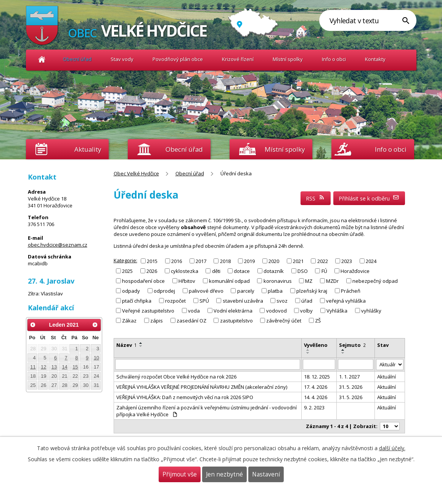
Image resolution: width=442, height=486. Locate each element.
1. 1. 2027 (349, 376)
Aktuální (386, 376)
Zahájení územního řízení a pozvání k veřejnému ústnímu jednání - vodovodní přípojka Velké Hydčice (206, 411)
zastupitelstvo (236, 320)
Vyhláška (336, 310)
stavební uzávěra (243, 300)
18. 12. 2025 (317, 376)
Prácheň (350, 290)
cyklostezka (184, 270)
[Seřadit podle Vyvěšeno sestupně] (308, 352)
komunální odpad (229, 280)
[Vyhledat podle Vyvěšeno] (319, 364)
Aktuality (87, 149)
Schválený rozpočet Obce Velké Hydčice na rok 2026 (176, 376)
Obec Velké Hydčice (42, 59)
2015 (152, 260)
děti (216, 270)
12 (43, 367)
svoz (282, 300)
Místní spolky (288, 59)
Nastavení (266, 474)
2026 (151, 270)
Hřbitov (186, 280)
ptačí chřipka (136, 300)
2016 (176, 260)
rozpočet (175, 300)
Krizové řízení (238, 59)
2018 (225, 260)
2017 (201, 260)
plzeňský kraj (311, 290)
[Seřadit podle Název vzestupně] (141, 343)
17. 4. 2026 (315, 386)
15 (75, 367)
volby (306, 310)
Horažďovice (355, 270)
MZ (308, 280)
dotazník (274, 270)
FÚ (324, 270)
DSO (302, 270)
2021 (298, 260)
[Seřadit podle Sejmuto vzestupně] (343, 349)
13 (54, 367)
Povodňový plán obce (178, 59)
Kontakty (375, 59)
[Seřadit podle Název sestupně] (141, 346)
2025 (127, 270)
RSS (315, 198)
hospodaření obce (143, 280)
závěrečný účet (283, 320)
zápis (156, 320)
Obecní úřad (77, 59)
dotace (242, 270)
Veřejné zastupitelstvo (148, 310)
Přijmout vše (179, 474)
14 (64, 367)
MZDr (332, 280)
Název (126, 345)
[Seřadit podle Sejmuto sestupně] (343, 352)
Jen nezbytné (224, 474)
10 (96, 358)
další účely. (392, 448)
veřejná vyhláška (346, 300)
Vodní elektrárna (233, 310)
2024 (371, 260)
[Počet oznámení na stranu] (390, 426)
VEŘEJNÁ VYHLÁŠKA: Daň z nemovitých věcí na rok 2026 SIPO (184, 397)
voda (194, 310)
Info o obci (334, 59)
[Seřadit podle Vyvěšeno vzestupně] (308, 349)
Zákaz (129, 320)
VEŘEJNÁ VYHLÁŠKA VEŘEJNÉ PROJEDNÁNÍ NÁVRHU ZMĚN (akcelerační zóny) (201, 386)
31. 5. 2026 (350, 386)
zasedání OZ (191, 320)
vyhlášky (371, 310)
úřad (306, 300)
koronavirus (278, 280)
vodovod (276, 310)
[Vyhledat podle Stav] (389, 364)
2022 (322, 260)
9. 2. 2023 (314, 407)
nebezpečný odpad (375, 280)
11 (32, 367)
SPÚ (204, 300)
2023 (346, 260)
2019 (249, 260)
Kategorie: (125, 260)
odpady (131, 290)
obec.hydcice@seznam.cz (57, 244)
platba (275, 290)
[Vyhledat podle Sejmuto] (355, 364)
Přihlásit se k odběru (369, 198)
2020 (273, 260)
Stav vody (122, 59)
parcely (245, 290)
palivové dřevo (206, 290)
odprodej (164, 290)
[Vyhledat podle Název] (207, 364)
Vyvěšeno (316, 345)
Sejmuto (352, 345)
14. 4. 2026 (315, 397)
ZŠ (318, 320)
